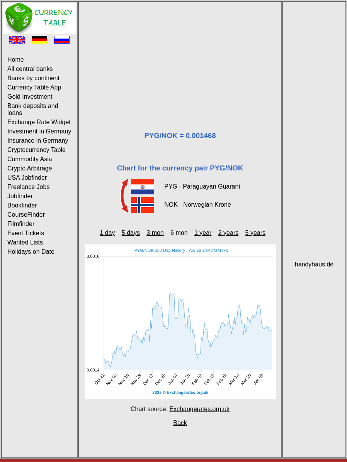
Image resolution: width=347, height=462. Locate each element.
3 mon (154, 232)
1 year (202, 232)
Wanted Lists (25, 242)
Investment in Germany (39, 131)
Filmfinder (20, 224)
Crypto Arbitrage (29, 168)
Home (15, 59)
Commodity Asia (29, 159)
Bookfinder (22, 205)
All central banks (30, 69)
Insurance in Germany (37, 140)
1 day (107, 232)
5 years (255, 232)
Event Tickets (25, 233)
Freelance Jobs (28, 187)
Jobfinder (20, 196)
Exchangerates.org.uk (199, 409)
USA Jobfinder (27, 177)
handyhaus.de (314, 264)
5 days (131, 232)
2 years (228, 232)
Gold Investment (30, 96)
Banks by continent (33, 78)
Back (180, 423)
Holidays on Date (30, 251)
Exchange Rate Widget (39, 122)
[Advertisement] (180, 57)
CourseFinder (26, 214)
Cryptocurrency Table (36, 150)
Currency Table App (34, 87)
